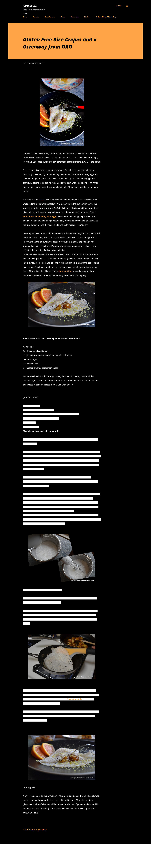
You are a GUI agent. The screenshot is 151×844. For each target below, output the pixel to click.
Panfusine (30, 6)
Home (25, 17)
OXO (42, 200)
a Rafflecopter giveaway (35, 829)
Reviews (36, 17)
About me (74, 17)
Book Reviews (50, 17)
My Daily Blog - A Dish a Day (106, 17)
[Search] (118, 6)
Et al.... (86, 17)
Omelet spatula (74, 699)
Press (63, 17)
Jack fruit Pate (65, 271)
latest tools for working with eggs (39, 216)
